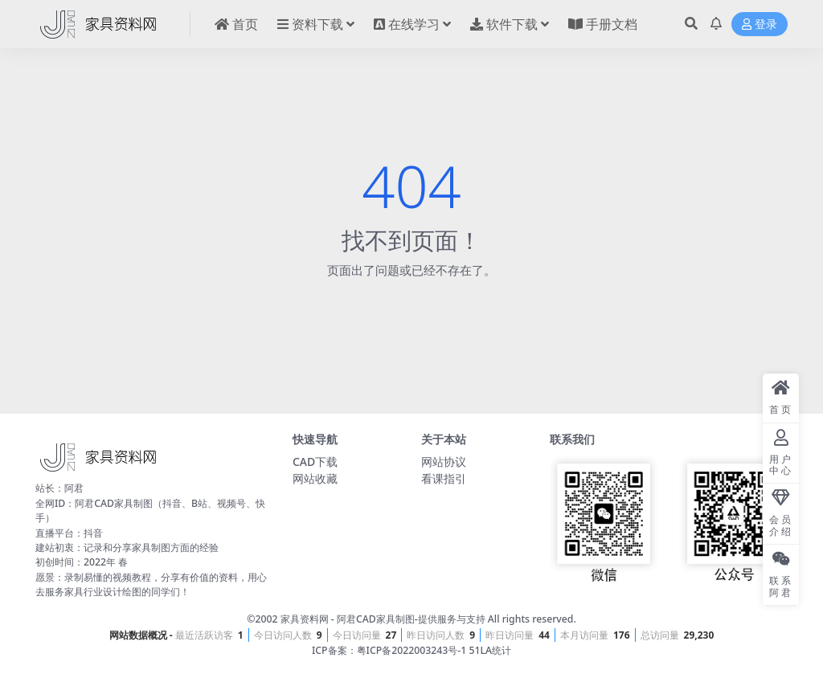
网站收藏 (315, 478)
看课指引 (443, 478)
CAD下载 (315, 461)
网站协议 (443, 461)
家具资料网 (304, 619)
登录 (759, 24)
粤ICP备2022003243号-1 (412, 650)
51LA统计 (490, 650)
